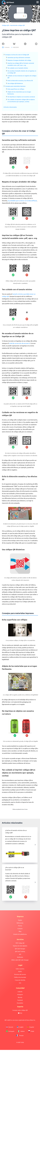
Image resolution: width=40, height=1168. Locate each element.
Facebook (20, 1000)
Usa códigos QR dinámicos (15, 83)
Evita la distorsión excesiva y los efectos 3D (20, 80)
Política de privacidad (20, 977)
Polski (31, 1031)
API (20, 954)
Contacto (20, 928)
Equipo (20, 920)
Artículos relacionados (10, 107)
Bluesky (20, 997)
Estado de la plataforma (20, 934)
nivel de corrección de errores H (19, 343)
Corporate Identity (20, 980)
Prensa (20, 925)
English (20, 1027)
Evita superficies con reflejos (15, 89)
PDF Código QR (20, 943)
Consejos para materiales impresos (15, 86)
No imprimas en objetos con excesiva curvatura (21, 97)
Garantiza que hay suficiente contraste (18, 57)
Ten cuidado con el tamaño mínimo (17, 68)
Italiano (21, 1031)
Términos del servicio (20, 974)
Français (20, 1035)
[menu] (37, 2)
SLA (20, 983)
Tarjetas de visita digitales (20, 946)
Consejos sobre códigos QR (20, 1010)
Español (30, 1027)
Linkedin (20, 991)
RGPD (20, 971)
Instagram (20, 994)
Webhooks (20, 957)
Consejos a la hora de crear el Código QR (17, 54)
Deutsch (9, 1027)
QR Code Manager (20, 948)
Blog (20, 931)
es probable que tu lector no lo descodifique (22, 200)
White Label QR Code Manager (20, 960)
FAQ (20, 1013)
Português (10, 1031)
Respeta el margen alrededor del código (19, 60)
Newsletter (20, 1003)
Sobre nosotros (20, 968)
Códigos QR (5, 25)
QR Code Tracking (20, 951)
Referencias (20, 923)
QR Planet (8, 2)
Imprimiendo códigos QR (17, 25)
